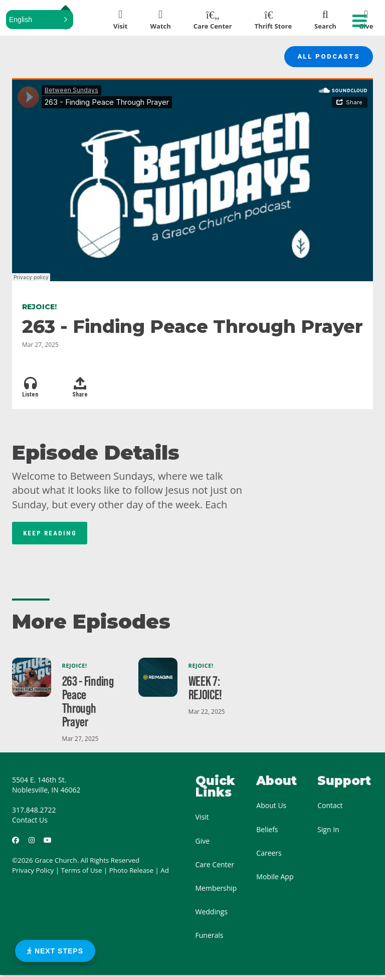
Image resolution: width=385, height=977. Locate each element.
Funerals (210, 937)
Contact (329, 807)
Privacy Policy (33, 872)
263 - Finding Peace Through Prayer (88, 703)
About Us (271, 807)
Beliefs (267, 831)
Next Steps (55, 951)
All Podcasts (326, 58)
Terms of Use (81, 872)
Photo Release (131, 872)
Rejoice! (74, 667)
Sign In (328, 831)
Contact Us (30, 822)
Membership (216, 890)
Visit (202, 819)
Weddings (212, 913)
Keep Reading (50, 534)
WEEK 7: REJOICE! (205, 689)
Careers (268, 854)
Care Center (215, 866)
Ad (164, 872)
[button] (40, 20)
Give (203, 842)
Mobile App (274, 878)
